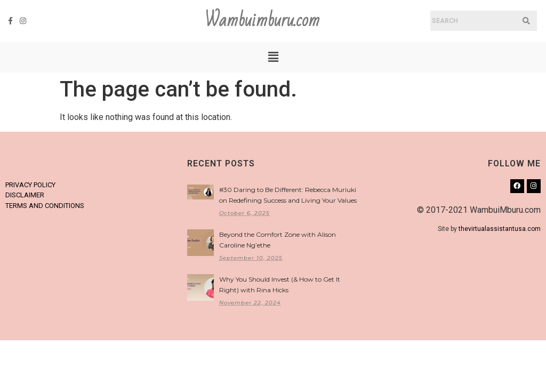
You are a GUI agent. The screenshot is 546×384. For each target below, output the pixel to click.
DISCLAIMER (24, 195)
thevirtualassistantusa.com (500, 229)
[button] (273, 57)
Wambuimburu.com (262, 20)
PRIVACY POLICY (30, 185)
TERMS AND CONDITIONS (44, 206)
